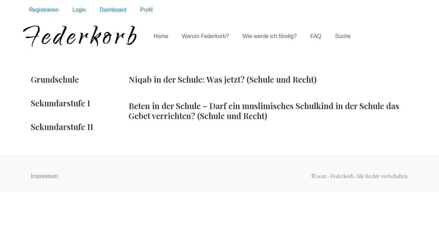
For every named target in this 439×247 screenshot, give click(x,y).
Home (161, 36)
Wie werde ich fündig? (270, 36)
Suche (343, 36)
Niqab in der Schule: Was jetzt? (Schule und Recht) (223, 79)
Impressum (44, 176)
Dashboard (112, 10)
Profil (146, 10)
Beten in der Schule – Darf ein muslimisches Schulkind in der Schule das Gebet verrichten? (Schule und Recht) (264, 110)
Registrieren (44, 10)
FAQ (315, 36)
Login (79, 10)
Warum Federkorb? (205, 36)
